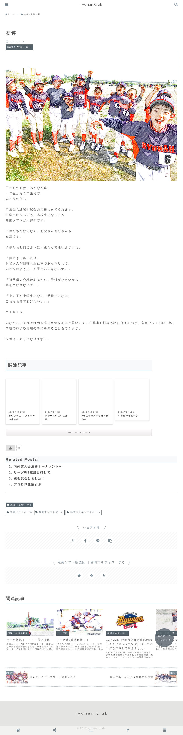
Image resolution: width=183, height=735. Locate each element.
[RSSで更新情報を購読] (104, 575)
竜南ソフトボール (19, 512)
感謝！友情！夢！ (19, 504)
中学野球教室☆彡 (128, 415)
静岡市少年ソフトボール (83, 512)
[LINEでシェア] (98, 540)
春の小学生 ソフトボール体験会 (22, 417)
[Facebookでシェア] (85, 540)
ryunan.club (91, 4)
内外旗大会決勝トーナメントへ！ (40, 466)
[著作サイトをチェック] (79, 575)
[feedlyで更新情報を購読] (91, 575)
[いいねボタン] (10, 448)
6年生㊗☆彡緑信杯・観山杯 (95, 417)
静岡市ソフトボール (49, 512)
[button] (110, 540)
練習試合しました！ (29, 478)
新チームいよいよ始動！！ (56, 417)
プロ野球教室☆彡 (27, 484)
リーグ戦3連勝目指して (32, 472)
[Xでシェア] (73, 540)
